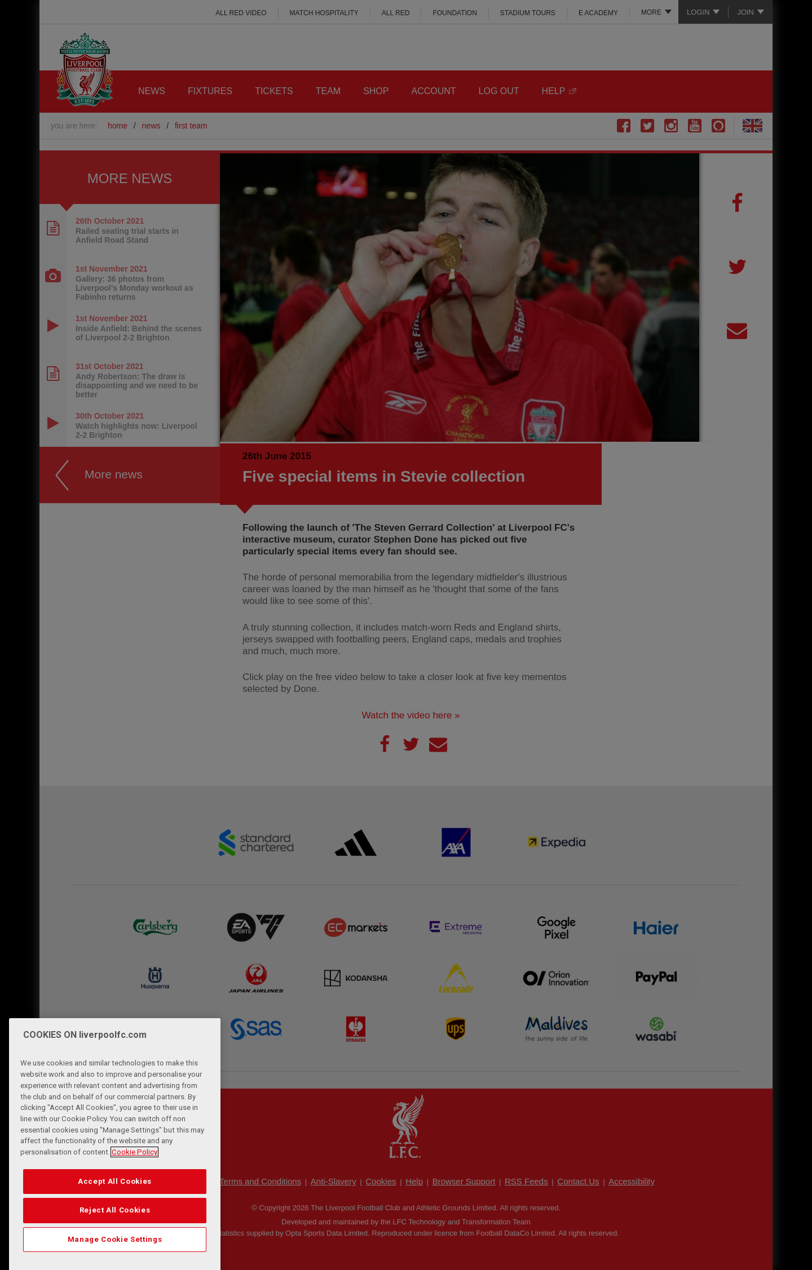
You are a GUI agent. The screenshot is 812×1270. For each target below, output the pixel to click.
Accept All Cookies (115, 1199)
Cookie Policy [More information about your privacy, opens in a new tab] (134, 1170)
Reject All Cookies (115, 1228)
